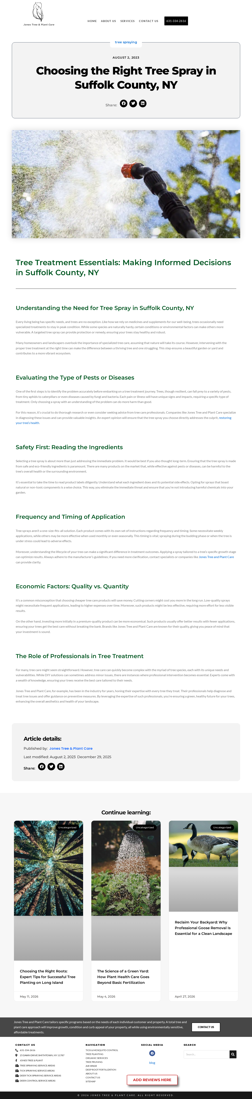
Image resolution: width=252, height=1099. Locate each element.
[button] (123, 103)
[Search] (233, 1054)
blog (152, 1062)
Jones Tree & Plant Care (112, 1095)
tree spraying (126, 42)
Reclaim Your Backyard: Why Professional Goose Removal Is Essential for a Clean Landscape (203, 928)
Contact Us (148, 21)
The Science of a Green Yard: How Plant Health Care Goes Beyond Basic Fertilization (123, 977)
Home (92, 21)
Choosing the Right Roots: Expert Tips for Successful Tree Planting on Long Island (47, 977)
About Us (108, 21)
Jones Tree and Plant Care (216, 557)
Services (127, 21)
